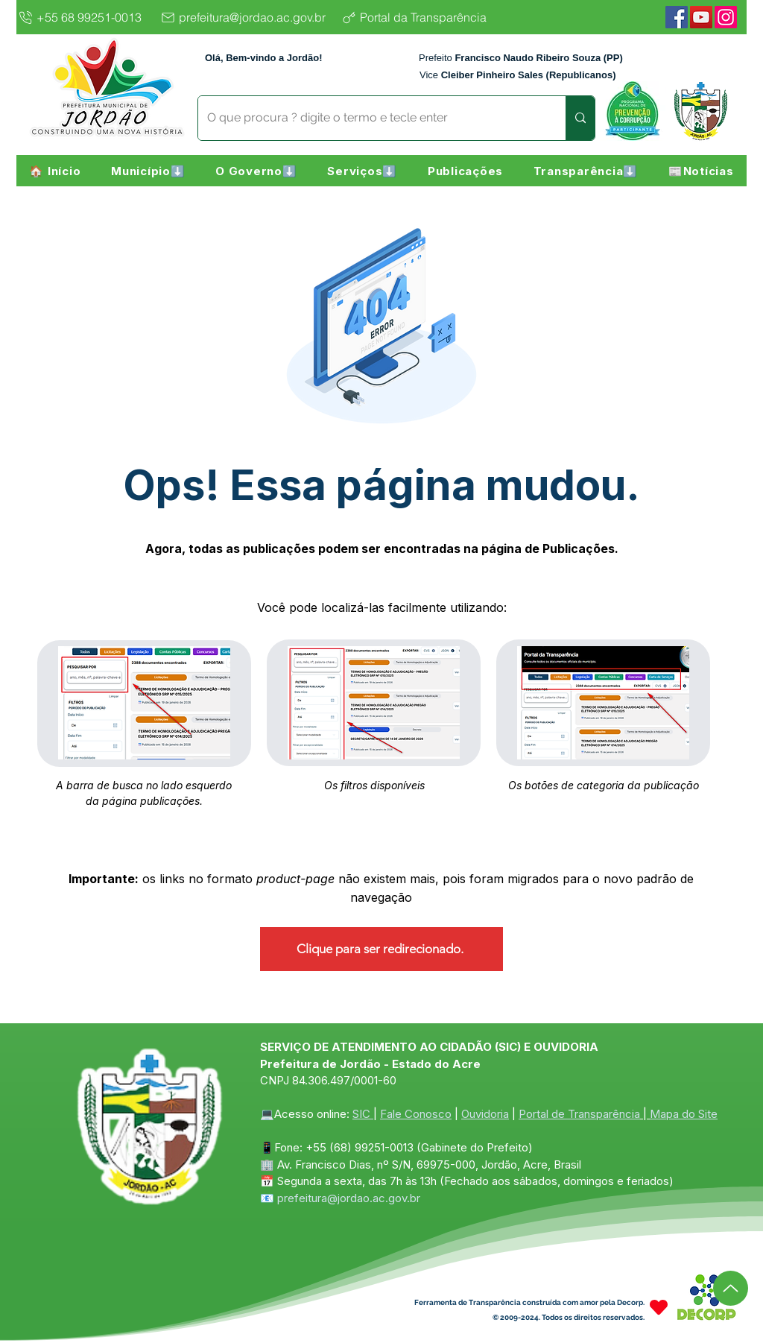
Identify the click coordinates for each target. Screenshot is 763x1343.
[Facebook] (676, 17)
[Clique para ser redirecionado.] (381, 949)
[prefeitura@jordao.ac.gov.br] (247, 17)
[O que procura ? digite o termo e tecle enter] (370, 118)
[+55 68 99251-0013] (84, 17)
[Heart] (658, 1308)
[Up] (730, 1288)
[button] (148, 171)
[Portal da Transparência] (426, 17)
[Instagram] (726, 17)
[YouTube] (701, 17)
